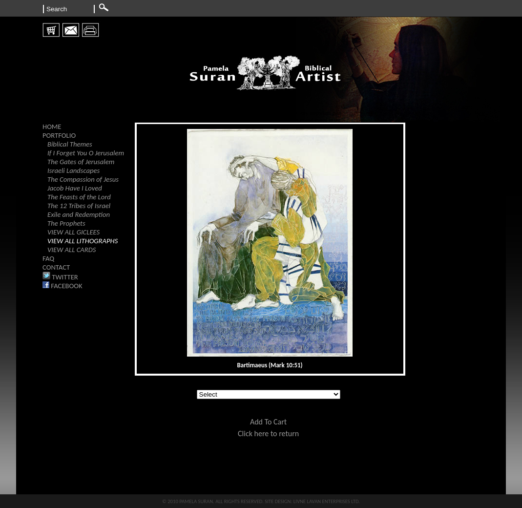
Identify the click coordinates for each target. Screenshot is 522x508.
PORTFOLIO (59, 135)
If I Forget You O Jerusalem (85, 152)
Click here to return (268, 433)
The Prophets (66, 223)
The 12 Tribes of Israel (78, 205)
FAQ (48, 258)
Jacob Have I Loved (74, 188)
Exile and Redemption (78, 214)
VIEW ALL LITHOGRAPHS (82, 240)
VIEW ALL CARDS (71, 249)
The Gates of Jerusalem (80, 161)
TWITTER (60, 277)
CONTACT (56, 267)
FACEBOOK (62, 285)
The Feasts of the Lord (79, 196)
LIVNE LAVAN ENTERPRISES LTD (326, 501)
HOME (52, 126)
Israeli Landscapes (73, 170)
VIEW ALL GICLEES (73, 232)
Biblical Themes (69, 144)
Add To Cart (268, 421)
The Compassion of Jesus (83, 179)
